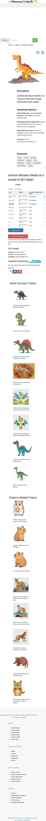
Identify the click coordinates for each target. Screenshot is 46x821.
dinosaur (33, 157)
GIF (9, 225)
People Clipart (15, 732)
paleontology (21, 165)
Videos (13, 760)
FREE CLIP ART (12, 200)
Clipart (17, 45)
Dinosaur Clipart (27, 45)
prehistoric (21, 163)
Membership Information (18, 795)
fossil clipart (36, 163)
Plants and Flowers (17, 776)
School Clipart (15, 728)
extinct (29, 163)
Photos (13, 753)
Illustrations (14, 758)
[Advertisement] (23, 22)
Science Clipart (15, 737)
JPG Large (11, 210)
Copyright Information (17, 802)
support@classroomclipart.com (26, 141)
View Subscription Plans (24, 135)
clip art (26, 157)
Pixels (21, 192)
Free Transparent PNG (12, 196)
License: (10, 189)
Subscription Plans (16, 265)
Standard (19, 189)
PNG (10, 221)
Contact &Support (16, 797)
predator (28, 160)
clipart (19, 157)
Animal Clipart (15, 730)
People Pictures (16, 779)
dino (35, 160)
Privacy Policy (15, 800)
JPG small (11, 218)
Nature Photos (15, 772)
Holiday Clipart (15, 734)
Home (10, 45)
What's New (14, 739)
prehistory (21, 160)
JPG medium (11, 214)
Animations (14, 755)
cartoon (30, 165)
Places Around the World (18, 774)
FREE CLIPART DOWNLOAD (12, 204)
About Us (14, 793)
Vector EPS (11, 207)
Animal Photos (15, 781)
